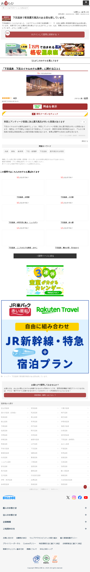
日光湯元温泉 (36, 475)
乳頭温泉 (34, 413)
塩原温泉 (4, 431)
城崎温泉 (34, 453)
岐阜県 (20, 151)
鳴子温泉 (64, 413)
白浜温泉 (4, 457)
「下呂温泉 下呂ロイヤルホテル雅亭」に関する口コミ (31, 68)
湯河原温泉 (65, 435)
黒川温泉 (4, 471)
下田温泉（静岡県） (68, 439)
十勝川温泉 (65, 408)
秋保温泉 (4, 417)
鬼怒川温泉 (65, 426)
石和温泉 (34, 435)
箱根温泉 (64, 475)
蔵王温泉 (64, 417)
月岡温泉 (4, 435)
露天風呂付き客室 (57, 151)
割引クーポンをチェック (45, 114)
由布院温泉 (5, 484)
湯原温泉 (34, 466)
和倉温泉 (4, 444)
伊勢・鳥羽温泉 (6, 480)
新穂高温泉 (5, 453)
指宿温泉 (64, 484)
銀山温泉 (4, 422)
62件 (86, 98)
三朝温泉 (34, 462)
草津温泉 (34, 422)
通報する (85, 141)
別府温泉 (64, 466)
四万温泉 (34, 426)
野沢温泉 (34, 431)
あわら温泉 (65, 444)
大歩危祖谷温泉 (66, 480)
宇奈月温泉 (5, 448)
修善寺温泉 (35, 439)
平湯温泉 (64, 448)
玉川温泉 (4, 475)
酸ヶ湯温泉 (65, 471)
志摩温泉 (34, 480)
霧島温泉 (34, 471)
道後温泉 (64, 457)
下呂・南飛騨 (31, 151)
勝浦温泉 (34, 457)
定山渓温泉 (5, 408)
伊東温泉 (4, 439)
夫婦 (6, 151)
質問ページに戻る (45, 256)
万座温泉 (4, 426)
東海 (13, 151)
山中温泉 (34, 444)
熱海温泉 (34, 484)
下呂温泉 (43, 151)
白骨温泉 (64, 431)
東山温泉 (34, 417)
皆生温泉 (4, 466)
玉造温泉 (64, 462)
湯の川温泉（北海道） (9, 413)
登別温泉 (34, 408)
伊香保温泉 (65, 422)
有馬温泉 (64, 453)
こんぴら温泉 (6, 462)
